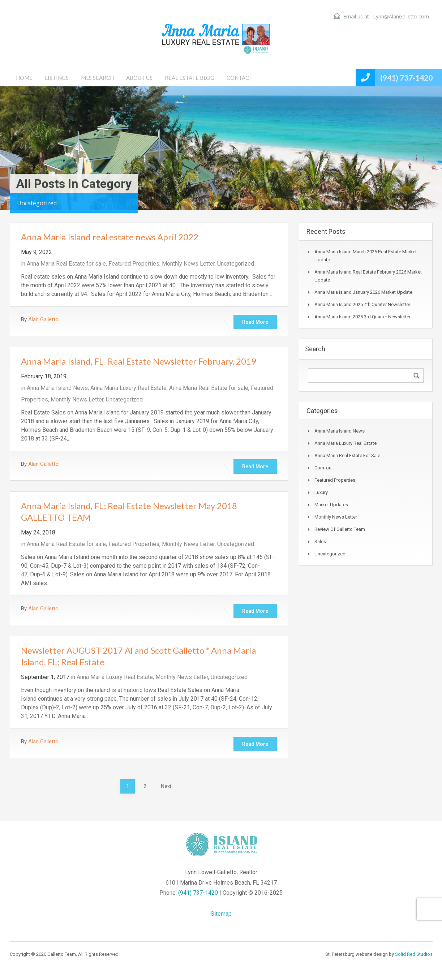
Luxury (321, 492)
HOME (24, 77)
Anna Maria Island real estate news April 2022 (109, 237)
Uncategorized (235, 263)
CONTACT (240, 77)
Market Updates (331, 504)
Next (166, 786)
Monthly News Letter (188, 263)
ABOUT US (139, 77)
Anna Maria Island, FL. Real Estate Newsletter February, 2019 (138, 361)
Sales (320, 541)
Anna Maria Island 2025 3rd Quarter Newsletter (362, 316)
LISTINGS (57, 77)
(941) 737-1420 (406, 77)
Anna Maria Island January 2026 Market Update (363, 292)
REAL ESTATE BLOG (189, 77)
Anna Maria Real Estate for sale (66, 263)
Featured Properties (133, 263)
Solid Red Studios (414, 954)
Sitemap (221, 913)
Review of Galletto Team (339, 529)
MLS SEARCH (97, 77)
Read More (255, 322)
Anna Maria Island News (57, 387)
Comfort (323, 467)
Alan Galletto (43, 319)
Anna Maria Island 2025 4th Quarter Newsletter (362, 304)
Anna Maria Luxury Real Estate (128, 387)
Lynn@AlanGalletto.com (401, 16)
